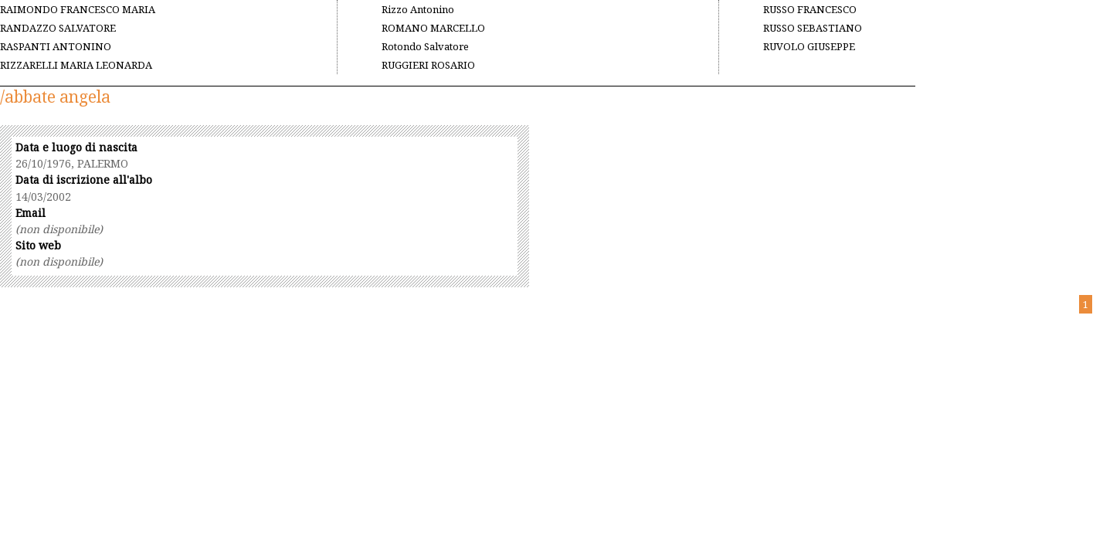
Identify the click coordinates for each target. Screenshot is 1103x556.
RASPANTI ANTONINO (55, 46)
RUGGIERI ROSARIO (428, 65)
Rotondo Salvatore (425, 46)
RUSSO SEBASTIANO (812, 28)
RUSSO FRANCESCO (810, 9)
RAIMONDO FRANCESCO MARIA (77, 9)
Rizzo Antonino (418, 9)
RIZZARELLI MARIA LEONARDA (76, 65)
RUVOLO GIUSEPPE (809, 46)
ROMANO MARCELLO (433, 28)
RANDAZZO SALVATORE (58, 28)
